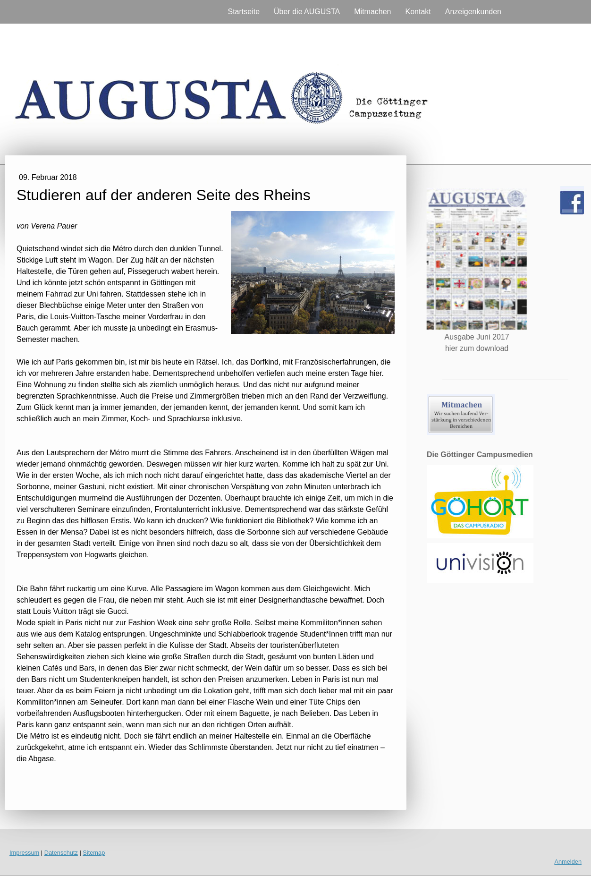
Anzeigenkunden (473, 12)
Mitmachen (372, 12)
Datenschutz (61, 852)
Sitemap (94, 852)
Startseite (244, 12)
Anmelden (568, 861)
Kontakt (418, 12)
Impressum (24, 852)
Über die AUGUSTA (307, 12)
